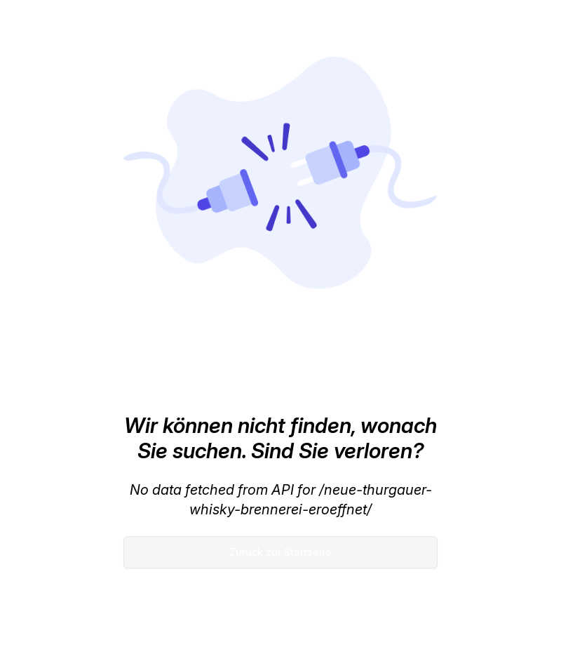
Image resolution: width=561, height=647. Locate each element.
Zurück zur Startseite (280, 552)
